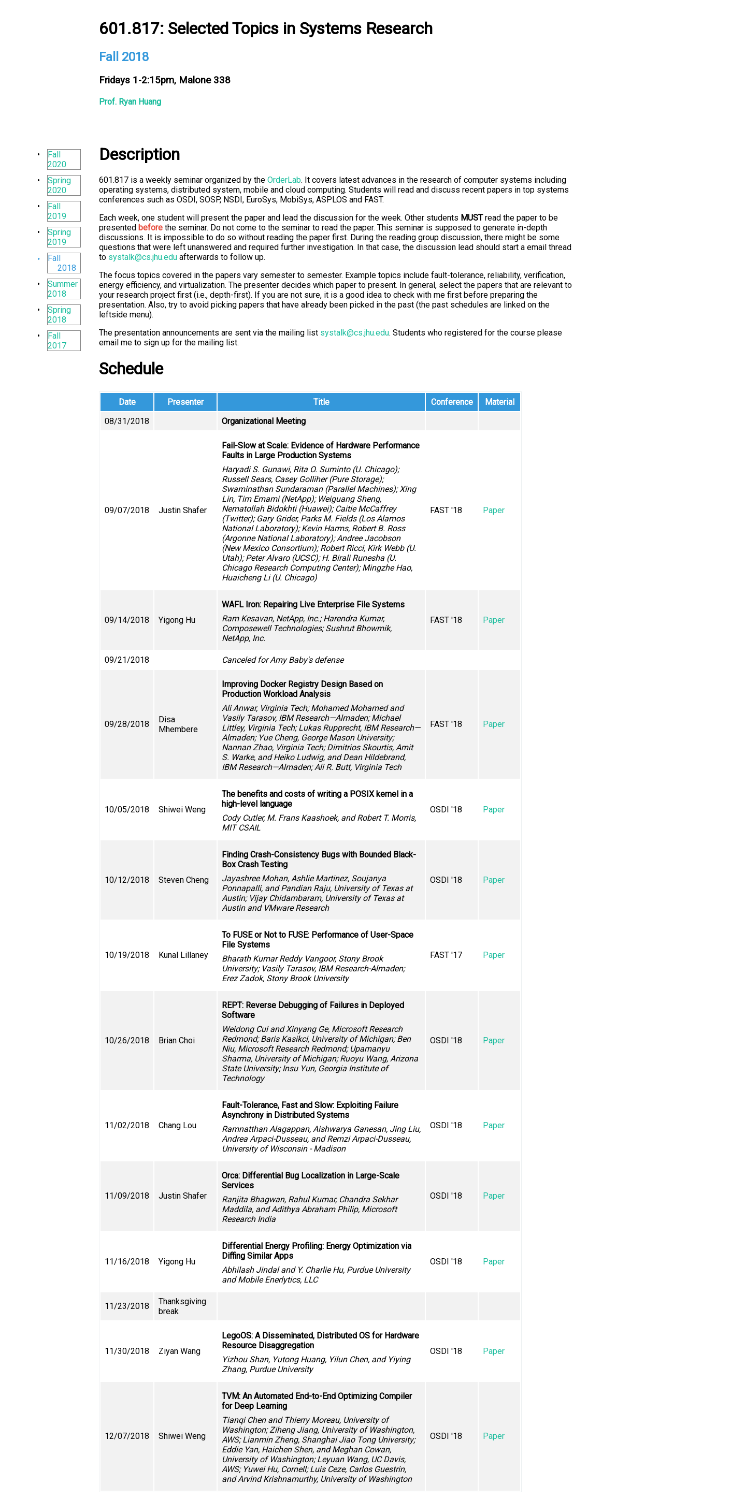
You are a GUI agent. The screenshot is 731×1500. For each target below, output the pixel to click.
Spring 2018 (59, 315)
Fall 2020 (57, 159)
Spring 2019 (59, 237)
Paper (494, 510)
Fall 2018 (62, 263)
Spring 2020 (59, 185)
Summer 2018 (63, 289)
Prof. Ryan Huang (130, 102)
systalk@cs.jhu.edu (142, 257)
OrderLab (284, 180)
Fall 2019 (57, 211)
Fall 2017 (57, 341)
